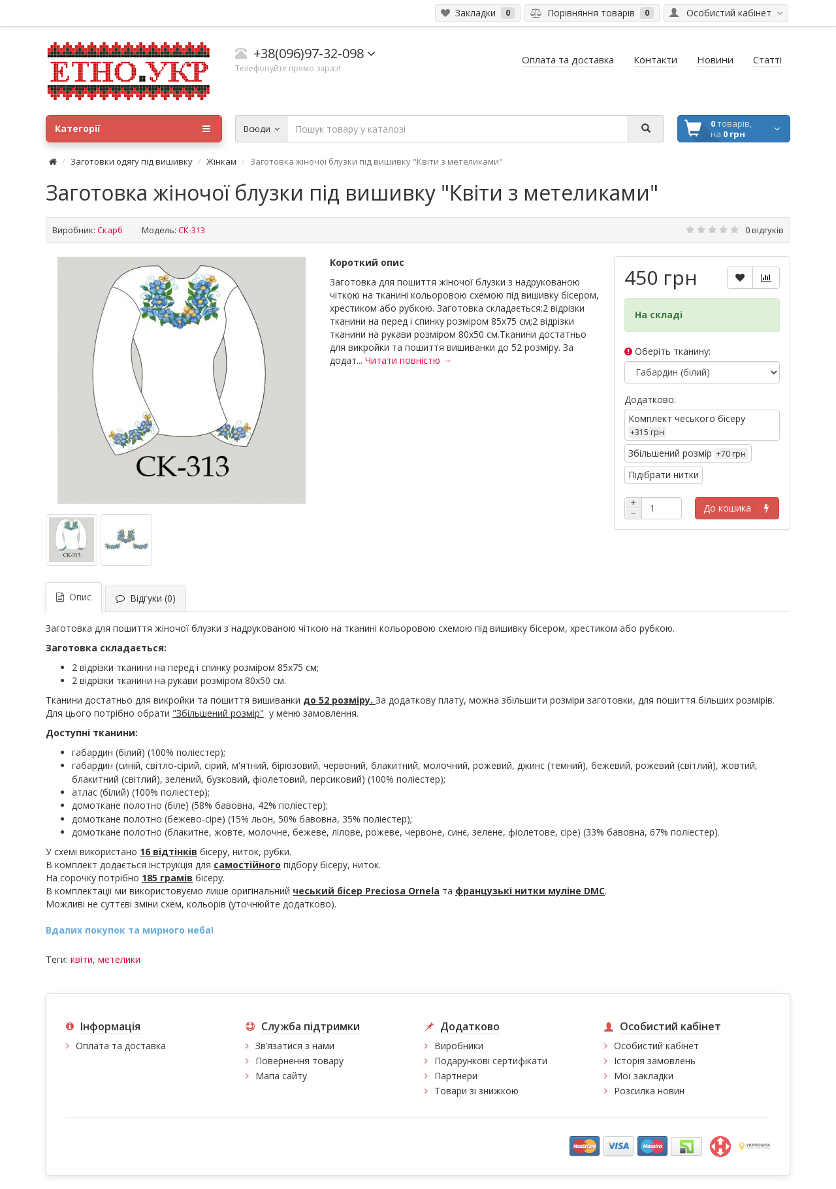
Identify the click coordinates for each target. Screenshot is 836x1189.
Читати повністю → (408, 360)
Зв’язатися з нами (294, 1045)
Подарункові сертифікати (490, 1060)
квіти (82, 959)
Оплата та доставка (121, 1045)
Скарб (110, 230)
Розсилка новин (649, 1090)
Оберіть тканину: (667, 351)
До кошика (727, 508)
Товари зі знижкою (476, 1090)
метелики (119, 959)
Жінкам (221, 161)
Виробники (458, 1045)
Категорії (132, 128)
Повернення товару (299, 1060)
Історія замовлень (655, 1060)
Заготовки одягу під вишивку (132, 161)
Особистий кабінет (656, 1045)
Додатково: (650, 399)
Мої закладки (643, 1075)
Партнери (455, 1075)
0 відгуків (764, 230)
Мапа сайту (281, 1075)
